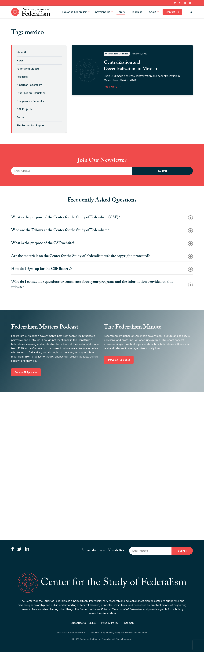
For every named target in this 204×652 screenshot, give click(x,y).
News (20, 60)
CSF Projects (24, 109)
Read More (110, 86)
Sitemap (129, 622)
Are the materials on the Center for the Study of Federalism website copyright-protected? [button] (102, 256)
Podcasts (22, 76)
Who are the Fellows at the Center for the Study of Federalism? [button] (102, 230)
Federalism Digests (28, 68)
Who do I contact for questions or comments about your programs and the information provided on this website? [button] (102, 285)
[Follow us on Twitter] (19, 549)
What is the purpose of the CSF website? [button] (102, 243)
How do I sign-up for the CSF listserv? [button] (102, 269)
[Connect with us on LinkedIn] (27, 549)
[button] (26, 372)
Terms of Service (133, 632)
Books (20, 117)
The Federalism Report (30, 125)
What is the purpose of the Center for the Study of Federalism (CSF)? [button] (102, 217)
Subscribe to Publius (83, 622)
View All (21, 52)
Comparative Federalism (31, 101)
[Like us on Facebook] (12, 549)
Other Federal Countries (31, 93)
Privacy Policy (109, 622)
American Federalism (29, 84)
